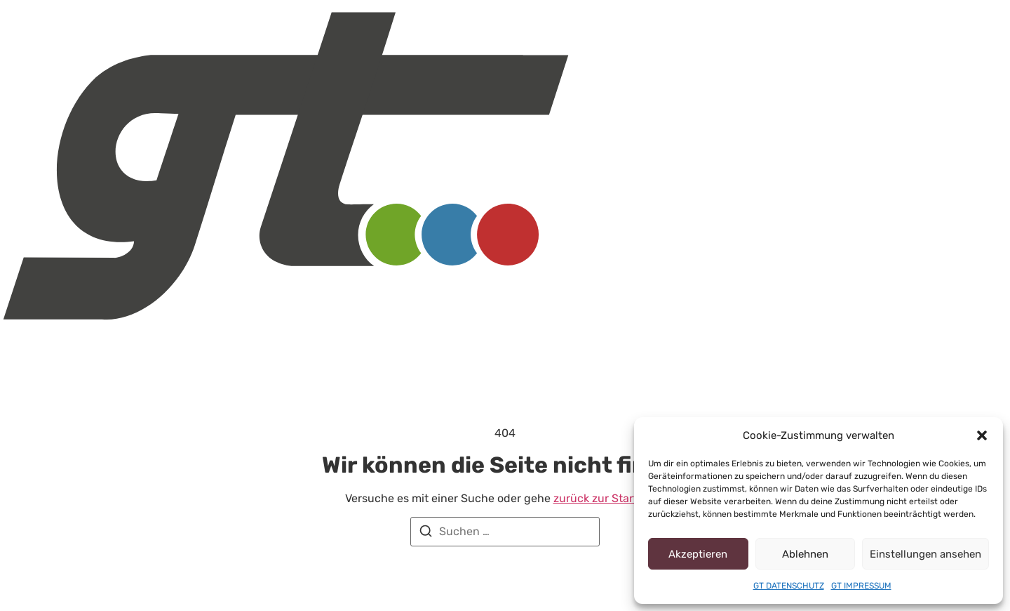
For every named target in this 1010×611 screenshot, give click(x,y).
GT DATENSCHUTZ (788, 586)
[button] (982, 435)
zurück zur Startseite (592, 498)
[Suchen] (426, 533)
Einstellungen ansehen (934, 554)
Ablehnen (817, 554)
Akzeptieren (702, 554)
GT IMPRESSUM (862, 586)
